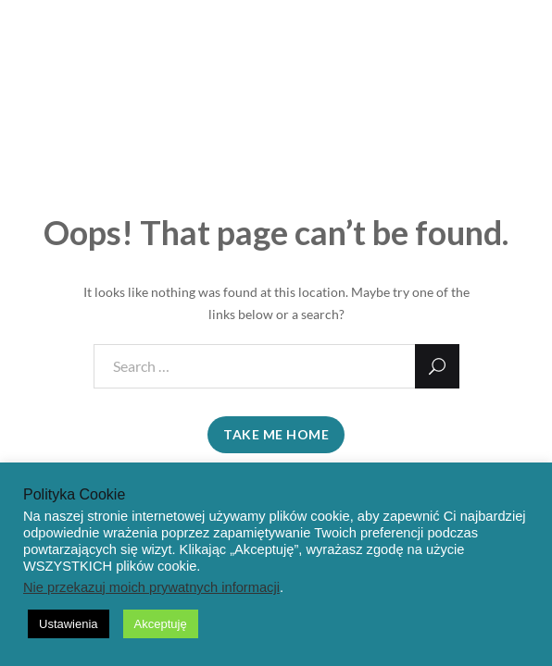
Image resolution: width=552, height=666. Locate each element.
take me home (276, 434)
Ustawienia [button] (68, 624)
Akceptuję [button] (160, 624)
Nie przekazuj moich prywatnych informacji (151, 587)
